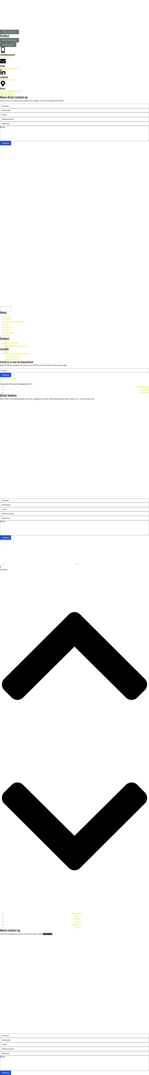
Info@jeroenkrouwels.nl (9, 68)
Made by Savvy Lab (8, 378)
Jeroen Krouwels (7, 80)
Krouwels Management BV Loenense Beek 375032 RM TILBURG (11, 93)
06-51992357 (5, 57)
